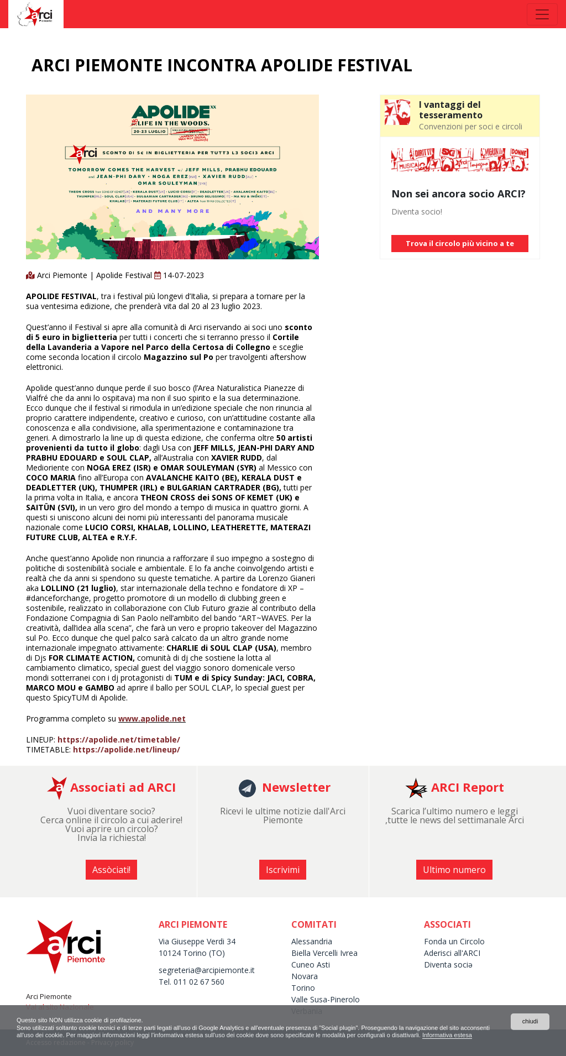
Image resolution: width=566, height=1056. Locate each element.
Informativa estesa (519, 1035)
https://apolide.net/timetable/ (118, 739)
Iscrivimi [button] (283, 870)
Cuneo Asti (310, 964)
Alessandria (311, 941)
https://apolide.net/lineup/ (126, 749)
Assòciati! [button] (111, 870)
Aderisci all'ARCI (452, 953)
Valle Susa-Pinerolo (325, 999)
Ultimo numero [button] (454, 870)
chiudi (529, 1020)
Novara (304, 976)
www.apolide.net (152, 718)
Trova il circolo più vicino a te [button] (460, 243)
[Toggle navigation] (542, 14)
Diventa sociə (448, 964)
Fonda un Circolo (454, 941)
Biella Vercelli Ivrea (324, 953)
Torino (303, 987)
